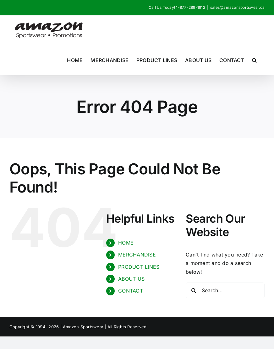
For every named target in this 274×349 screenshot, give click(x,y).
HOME (126, 243)
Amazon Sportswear (84, 326)
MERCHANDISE (137, 254)
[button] (254, 60)
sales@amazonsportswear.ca (237, 7)
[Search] (193, 290)
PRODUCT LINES (138, 267)
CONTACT (130, 291)
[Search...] (225, 290)
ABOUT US (131, 279)
